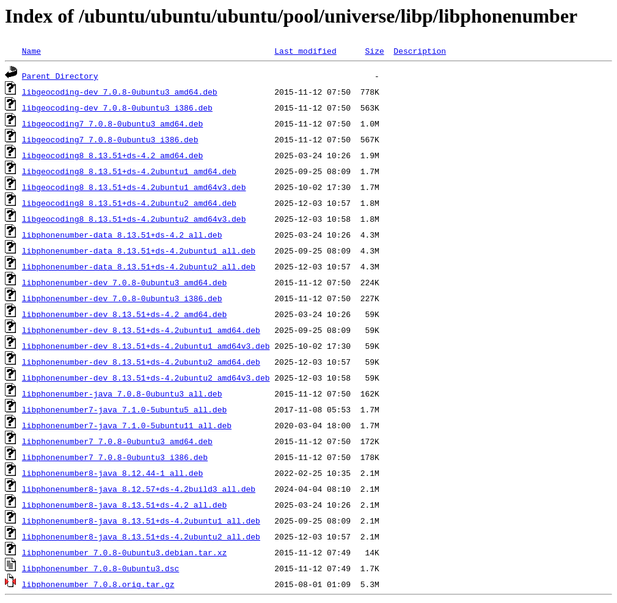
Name (31, 50)
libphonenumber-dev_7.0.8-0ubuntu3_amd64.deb (124, 282)
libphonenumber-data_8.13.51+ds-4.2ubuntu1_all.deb (138, 250)
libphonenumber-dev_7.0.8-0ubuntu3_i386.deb (122, 298)
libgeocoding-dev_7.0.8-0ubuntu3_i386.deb (117, 107)
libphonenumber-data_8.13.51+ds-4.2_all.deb (122, 234)
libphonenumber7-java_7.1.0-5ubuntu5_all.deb (124, 409)
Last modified (305, 50)
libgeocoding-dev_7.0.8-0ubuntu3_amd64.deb (119, 91)
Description (419, 50)
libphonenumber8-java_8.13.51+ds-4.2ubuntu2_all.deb (141, 536)
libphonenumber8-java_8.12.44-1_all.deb (112, 472)
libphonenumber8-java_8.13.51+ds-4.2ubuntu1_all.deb (141, 520)
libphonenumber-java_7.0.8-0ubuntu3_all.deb (122, 393)
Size (374, 50)
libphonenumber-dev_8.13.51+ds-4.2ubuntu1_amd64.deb (141, 329)
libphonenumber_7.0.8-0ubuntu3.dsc (100, 568)
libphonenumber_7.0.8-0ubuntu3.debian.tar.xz (124, 552)
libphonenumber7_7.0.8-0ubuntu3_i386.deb (115, 456)
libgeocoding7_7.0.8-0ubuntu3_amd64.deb (112, 123)
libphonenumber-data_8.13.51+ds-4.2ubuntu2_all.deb (138, 266)
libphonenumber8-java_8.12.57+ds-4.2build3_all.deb (138, 488)
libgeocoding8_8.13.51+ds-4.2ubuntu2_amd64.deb (129, 202)
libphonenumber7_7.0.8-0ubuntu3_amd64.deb (117, 441)
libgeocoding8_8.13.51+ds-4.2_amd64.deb (112, 155)
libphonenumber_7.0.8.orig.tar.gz (98, 584)
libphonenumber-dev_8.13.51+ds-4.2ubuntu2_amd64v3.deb (146, 377)
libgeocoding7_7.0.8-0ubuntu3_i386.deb (110, 139)
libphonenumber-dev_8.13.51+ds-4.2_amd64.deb (124, 314)
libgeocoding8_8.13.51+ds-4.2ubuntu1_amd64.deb (129, 171)
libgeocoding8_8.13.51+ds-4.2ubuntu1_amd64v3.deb (134, 186)
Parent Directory (60, 75)
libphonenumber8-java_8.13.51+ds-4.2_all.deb (124, 504)
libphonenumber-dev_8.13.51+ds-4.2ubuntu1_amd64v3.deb (146, 345)
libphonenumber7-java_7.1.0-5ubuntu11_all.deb (127, 425)
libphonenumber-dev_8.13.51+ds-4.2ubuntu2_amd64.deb (141, 361)
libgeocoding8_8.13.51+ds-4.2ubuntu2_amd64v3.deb (134, 218)
